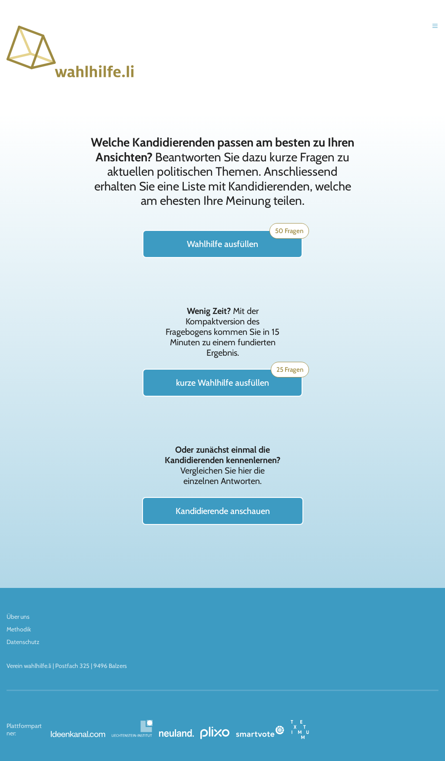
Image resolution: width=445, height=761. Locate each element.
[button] (432, 32)
